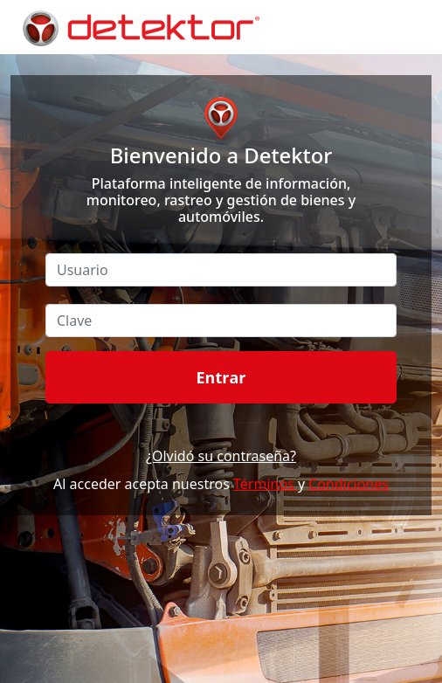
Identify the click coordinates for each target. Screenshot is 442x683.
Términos (265, 483)
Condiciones (348, 483)
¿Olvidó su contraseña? (221, 456)
